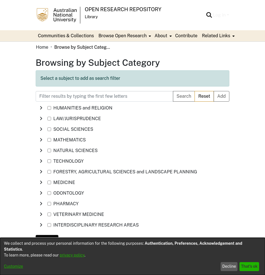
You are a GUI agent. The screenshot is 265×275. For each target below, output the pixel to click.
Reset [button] (204, 96)
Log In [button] (220, 15)
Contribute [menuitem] (186, 35)
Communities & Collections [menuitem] (66, 35)
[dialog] (132, 256)
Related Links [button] (216, 35)
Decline (229, 266)
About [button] (160, 35)
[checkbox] (49, 108)
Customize (13, 266)
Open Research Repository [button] (123, 9)
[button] (209, 15)
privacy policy (72, 255)
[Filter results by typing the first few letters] (104, 96)
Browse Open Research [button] (123, 35)
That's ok (249, 266)
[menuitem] (124, 35)
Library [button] (91, 17)
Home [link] (42, 47)
